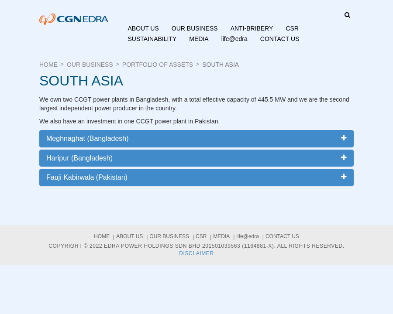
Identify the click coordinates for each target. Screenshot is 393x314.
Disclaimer (196, 253)
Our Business (195, 28)
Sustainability (152, 38)
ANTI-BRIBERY (252, 28)
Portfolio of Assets (157, 64)
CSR (292, 28)
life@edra (234, 38)
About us (143, 28)
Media (198, 38)
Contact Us (280, 38)
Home (48, 64)
